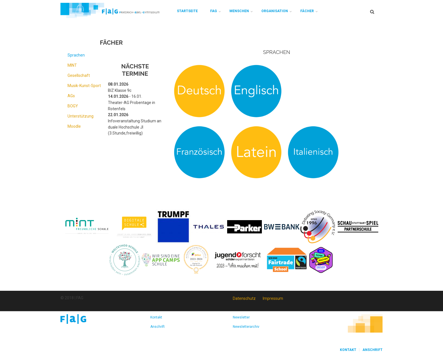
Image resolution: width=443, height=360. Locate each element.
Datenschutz (244, 298)
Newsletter (241, 317)
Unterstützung (81, 116)
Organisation (274, 11)
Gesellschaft (79, 75)
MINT (72, 65)
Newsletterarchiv (246, 327)
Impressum (273, 298)
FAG (213, 11)
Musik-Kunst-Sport (84, 85)
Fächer (307, 11)
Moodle (74, 126)
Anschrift (157, 327)
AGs (71, 96)
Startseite (187, 11)
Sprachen (76, 55)
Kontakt (156, 317)
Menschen (239, 11)
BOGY (73, 106)
